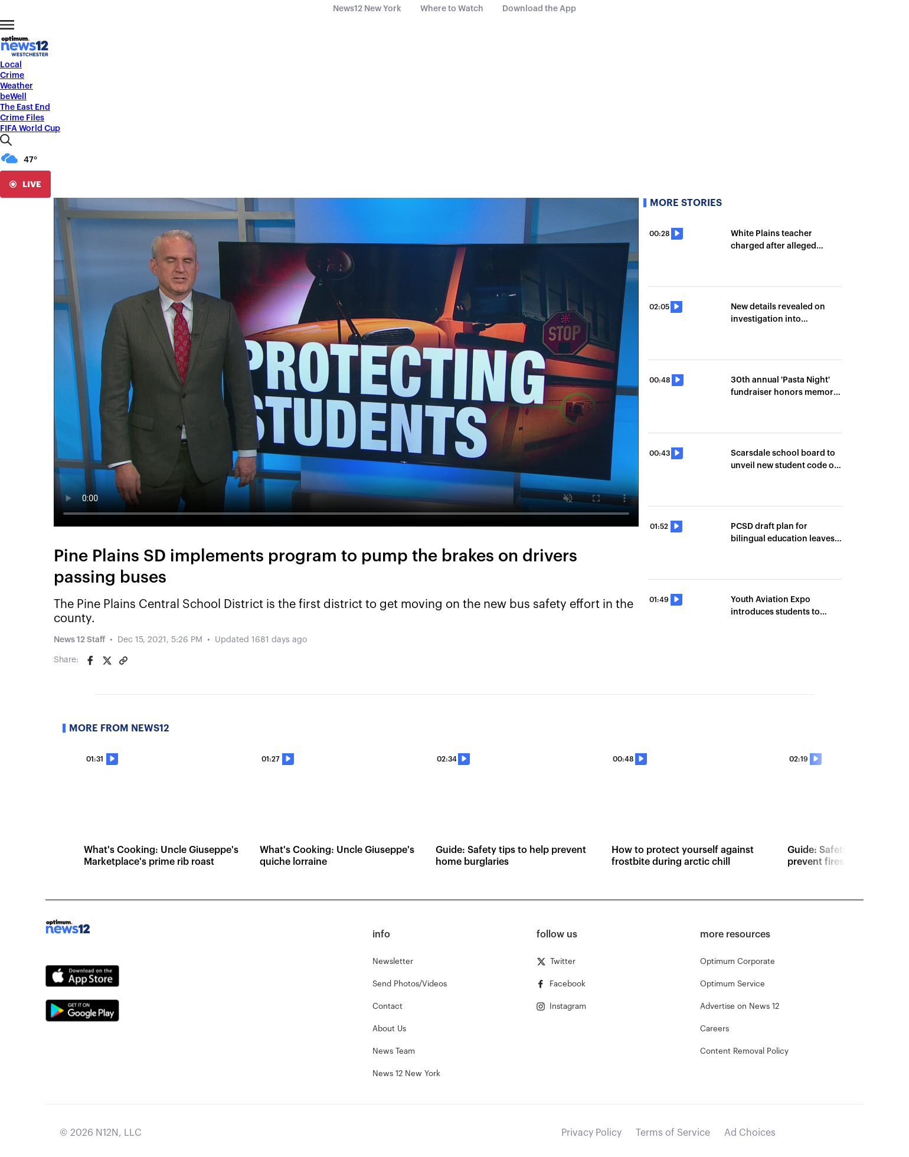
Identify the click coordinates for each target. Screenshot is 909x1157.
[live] (25, 184)
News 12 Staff (79, 640)
